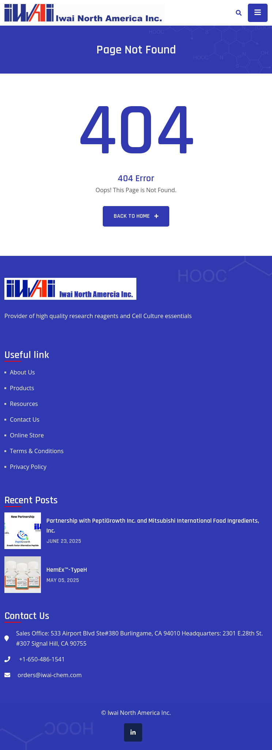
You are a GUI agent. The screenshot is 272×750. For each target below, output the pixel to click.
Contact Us (24, 419)
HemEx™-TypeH (66, 570)
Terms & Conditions (37, 451)
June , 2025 (63, 541)
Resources (24, 404)
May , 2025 (62, 580)
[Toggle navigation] (258, 13)
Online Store (27, 435)
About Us (22, 372)
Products (22, 388)
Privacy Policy (28, 467)
